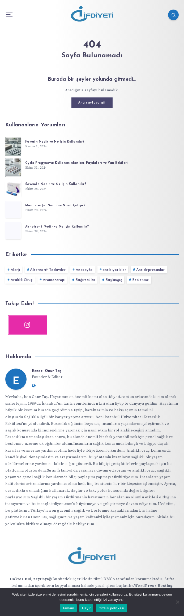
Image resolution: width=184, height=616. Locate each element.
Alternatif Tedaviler (48, 270)
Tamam (68, 608)
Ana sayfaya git (92, 102)
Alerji (15, 270)
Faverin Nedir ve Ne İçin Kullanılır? (54, 141)
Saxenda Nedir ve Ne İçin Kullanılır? (55, 184)
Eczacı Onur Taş (46, 371)
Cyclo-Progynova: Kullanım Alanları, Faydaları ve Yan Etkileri (76, 163)
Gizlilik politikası (111, 608)
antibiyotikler (114, 270)
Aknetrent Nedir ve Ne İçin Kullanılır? (57, 226)
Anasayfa (84, 270)
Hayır (86, 608)
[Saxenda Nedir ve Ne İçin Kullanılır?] (13, 187)
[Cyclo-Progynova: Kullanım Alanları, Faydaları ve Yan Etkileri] (13, 166)
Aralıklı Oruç (22, 280)
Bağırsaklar (85, 280)
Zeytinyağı (43, 579)
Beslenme (140, 280)
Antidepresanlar (150, 270)
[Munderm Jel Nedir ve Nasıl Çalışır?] (13, 209)
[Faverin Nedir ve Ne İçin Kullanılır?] (13, 145)
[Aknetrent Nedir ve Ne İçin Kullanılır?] (13, 230)
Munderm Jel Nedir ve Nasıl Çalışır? (55, 205)
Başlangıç (113, 280)
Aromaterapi (54, 280)
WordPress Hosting (153, 585)
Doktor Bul (20, 579)
